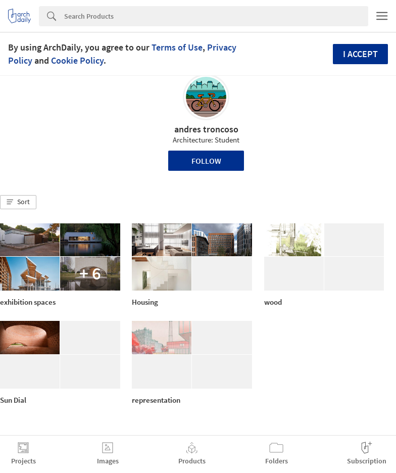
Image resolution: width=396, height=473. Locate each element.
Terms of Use (177, 47)
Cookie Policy (77, 60)
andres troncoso (206, 129)
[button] (18, 202)
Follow (206, 161)
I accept (360, 54)
